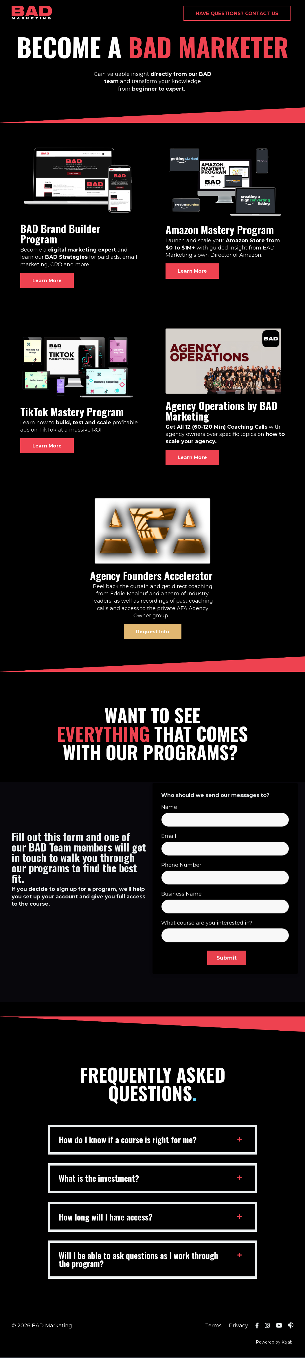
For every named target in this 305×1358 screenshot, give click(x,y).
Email (168, 858)
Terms (213, 1327)
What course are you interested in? (206, 945)
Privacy (238, 1327)
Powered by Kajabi (274, 1343)
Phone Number (181, 887)
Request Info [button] (152, 632)
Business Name (181, 916)
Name (169, 829)
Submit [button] (226, 980)
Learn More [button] (47, 280)
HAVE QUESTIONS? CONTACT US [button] (237, 13)
